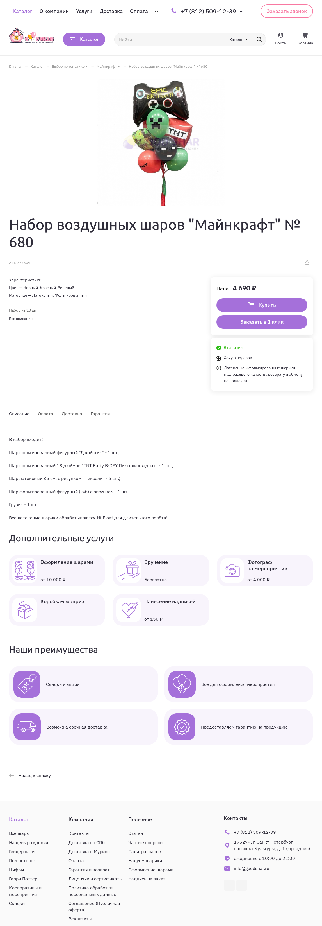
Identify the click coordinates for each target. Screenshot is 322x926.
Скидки (17, 903)
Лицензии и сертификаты (95, 879)
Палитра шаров (144, 851)
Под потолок (22, 860)
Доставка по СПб (86, 842)
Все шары (19, 833)
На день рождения (28, 842)
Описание (19, 413)
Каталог (19, 819)
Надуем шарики (145, 860)
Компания (80, 819)
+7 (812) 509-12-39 (208, 11)
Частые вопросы (145, 842)
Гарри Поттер (23, 879)
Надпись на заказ (147, 879)
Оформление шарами (150, 870)
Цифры (16, 870)
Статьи (135, 833)
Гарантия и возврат (89, 870)
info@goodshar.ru (251, 868)
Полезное (140, 819)
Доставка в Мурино (89, 851)
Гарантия (100, 413)
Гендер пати (22, 851)
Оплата (45, 413)
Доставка (72, 413)
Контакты (79, 833)
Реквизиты (80, 919)
